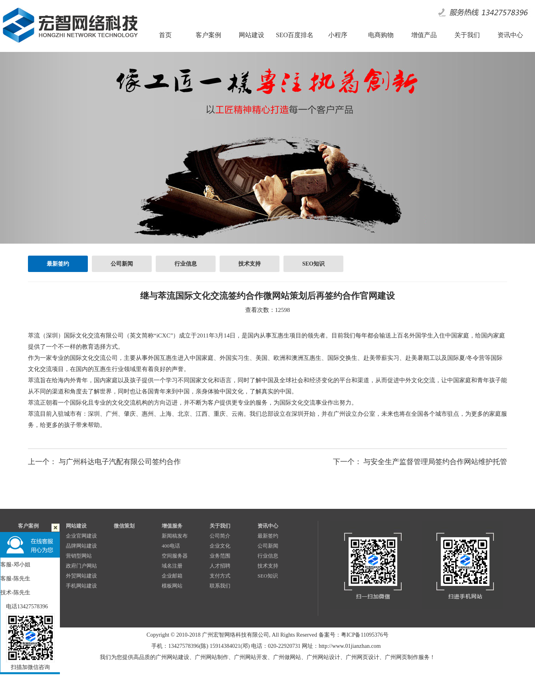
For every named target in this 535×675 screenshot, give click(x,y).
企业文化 (220, 546)
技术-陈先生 (15, 593)
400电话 (171, 546)
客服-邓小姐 (15, 565)
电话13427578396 (24, 606)
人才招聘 (220, 566)
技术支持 (249, 264)
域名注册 (172, 566)
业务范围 (220, 556)
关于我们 (220, 526)
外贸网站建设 (81, 576)
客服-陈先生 (15, 579)
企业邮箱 (172, 576)
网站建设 (76, 526)
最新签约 (58, 264)
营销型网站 (79, 556)
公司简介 (220, 536)
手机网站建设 (81, 586)
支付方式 (220, 576)
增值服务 (172, 526)
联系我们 (220, 586)
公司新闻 (122, 264)
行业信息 (185, 264)
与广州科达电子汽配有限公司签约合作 (120, 462)
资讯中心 (268, 526)
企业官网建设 (81, 536)
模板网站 (172, 586)
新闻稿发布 (175, 536)
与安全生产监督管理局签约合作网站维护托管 (435, 462)
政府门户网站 (81, 566)
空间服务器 (175, 556)
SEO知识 (313, 264)
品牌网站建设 (81, 546)
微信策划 (124, 526)
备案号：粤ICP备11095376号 (353, 635)
